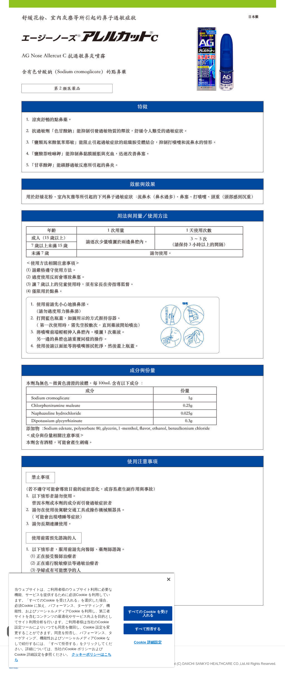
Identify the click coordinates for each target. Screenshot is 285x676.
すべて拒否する (148, 629)
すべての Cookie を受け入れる (148, 613)
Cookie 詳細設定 (148, 642)
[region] (91, 620)
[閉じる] (168, 579)
